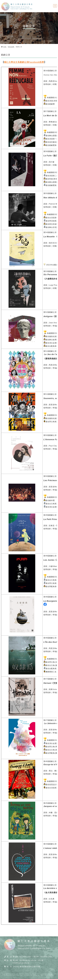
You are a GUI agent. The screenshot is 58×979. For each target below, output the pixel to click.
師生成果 (11, 47)
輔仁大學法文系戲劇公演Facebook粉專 (24, 62)
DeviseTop (36, 975)
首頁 (4, 47)
